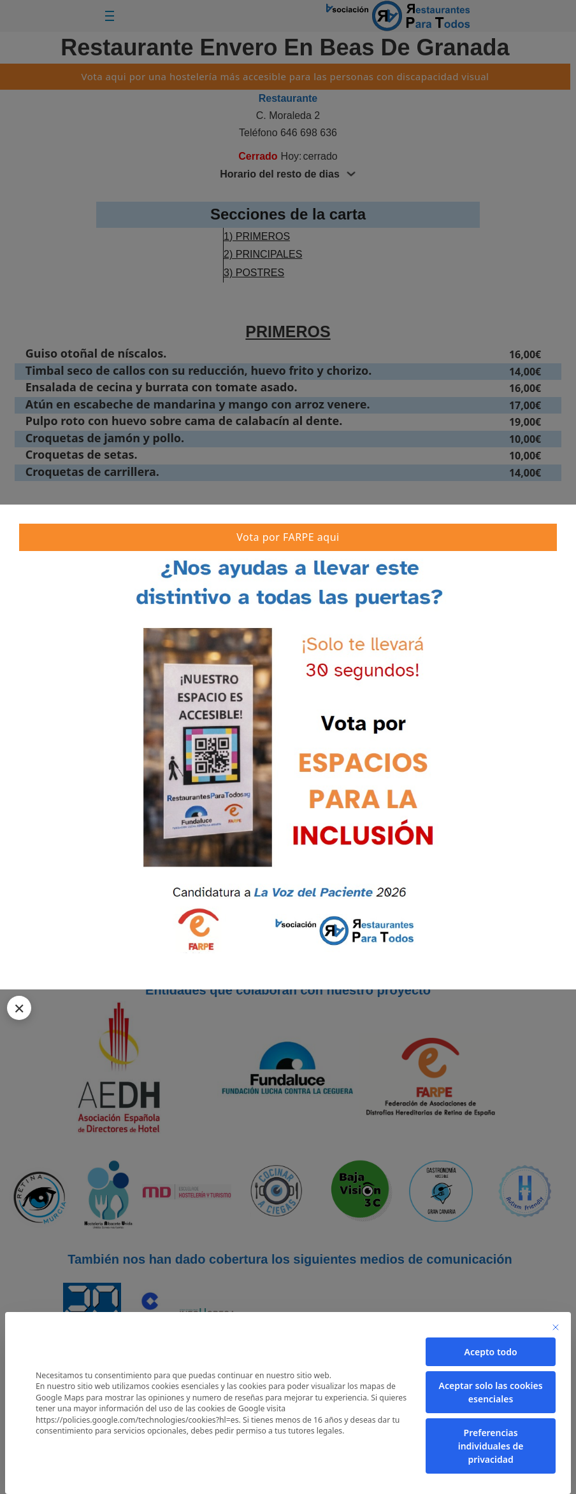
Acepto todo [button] (490, 1352)
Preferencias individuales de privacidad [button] (491, 1446)
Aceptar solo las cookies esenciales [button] (491, 1392)
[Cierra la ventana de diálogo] (555, 1327)
